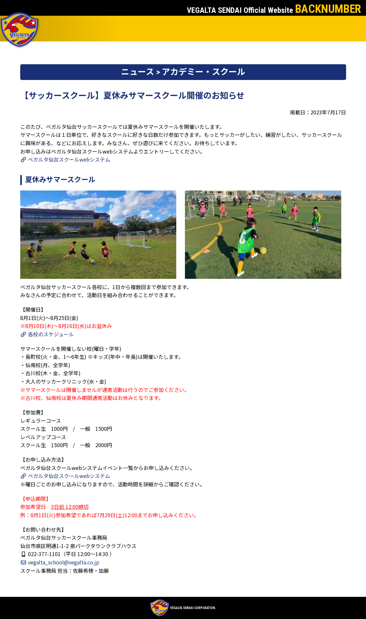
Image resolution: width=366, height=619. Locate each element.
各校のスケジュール (47, 334)
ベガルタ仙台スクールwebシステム (65, 159)
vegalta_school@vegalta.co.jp (59, 562)
